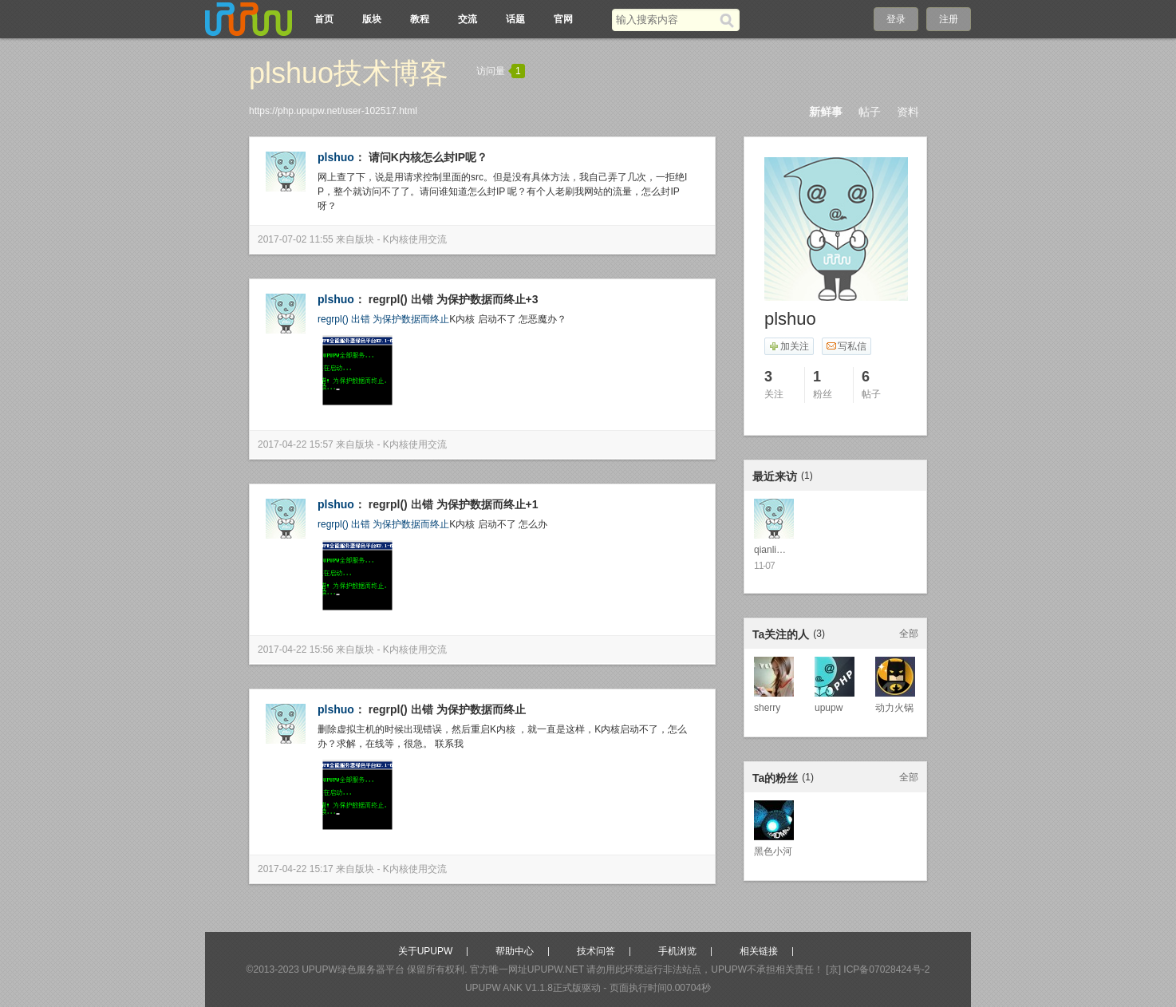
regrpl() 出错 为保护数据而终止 (383, 319)
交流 (467, 19)
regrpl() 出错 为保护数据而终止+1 (454, 504)
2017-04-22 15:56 (295, 649)
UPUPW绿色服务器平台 (353, 969)
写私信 (846, 346)
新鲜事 (826, 111)
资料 (908, 111)
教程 (419, 19)
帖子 (869, 111)
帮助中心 (514, 951)
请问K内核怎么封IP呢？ (428, 157)
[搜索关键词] (666, 20)
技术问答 (596, 951)
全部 (908, 633)
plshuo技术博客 (348, 73)
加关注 (788, 346)
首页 (323, 19)
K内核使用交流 (415, 239)
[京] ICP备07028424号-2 (877, 969)
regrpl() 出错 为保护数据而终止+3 (454, 299)
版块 (371, 19)
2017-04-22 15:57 (295, 444)
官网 (563, 19)
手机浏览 (677, 951)
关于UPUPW (425, 951)
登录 (896, 19)
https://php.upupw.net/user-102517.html (333, 110)
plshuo (336, 157)
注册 (948, 19)
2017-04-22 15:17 (295, 869)
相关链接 (759, 951)
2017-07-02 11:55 (295, 239)
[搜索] (730, 20)
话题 (515, 19)
